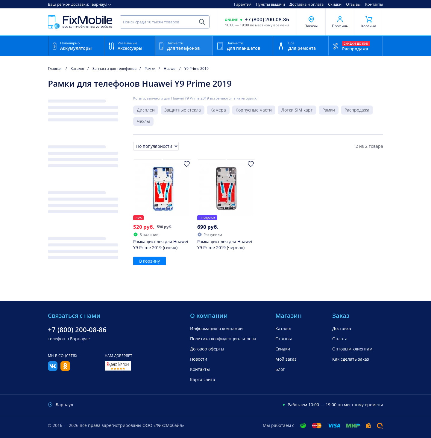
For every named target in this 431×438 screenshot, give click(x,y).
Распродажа (357, 110)
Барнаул (99, 4)
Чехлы (143, 121)
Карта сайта (202, 379)
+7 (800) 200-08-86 (267, 19)
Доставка (341, 328)
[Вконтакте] (52, 369)
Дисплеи (146, 110)
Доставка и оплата (306, 4)
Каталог (283, 328)
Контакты (374, 4)
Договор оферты (207, 349)
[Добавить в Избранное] (186, 163)
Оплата (339, 338)
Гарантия (242, 4)
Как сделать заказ (350, 359)
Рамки (328, 110)
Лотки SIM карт (297, 110)
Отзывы (353, 4)
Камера (218, 110)
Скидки (335, 4)
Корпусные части (254, 110)
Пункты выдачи (270, 4)
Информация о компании (216, 328)
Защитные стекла (182, 110)
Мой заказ (286, 359)
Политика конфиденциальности (223, 338)
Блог (280, 369)
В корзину (149, 261)
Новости (198, 359)
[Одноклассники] (65, 369)
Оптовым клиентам (352, 349)
